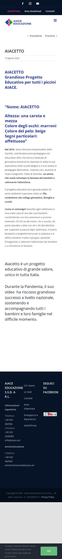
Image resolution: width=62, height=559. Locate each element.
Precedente (36, 35)
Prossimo (50, 35)
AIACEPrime (30, 425)
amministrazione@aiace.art (19, 465)
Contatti (28, 398)
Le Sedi (28, 391)
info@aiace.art (12, 440)
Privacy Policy (47, 497)
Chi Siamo (29, 385)
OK (49, 551)
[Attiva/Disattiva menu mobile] (55, 20)
